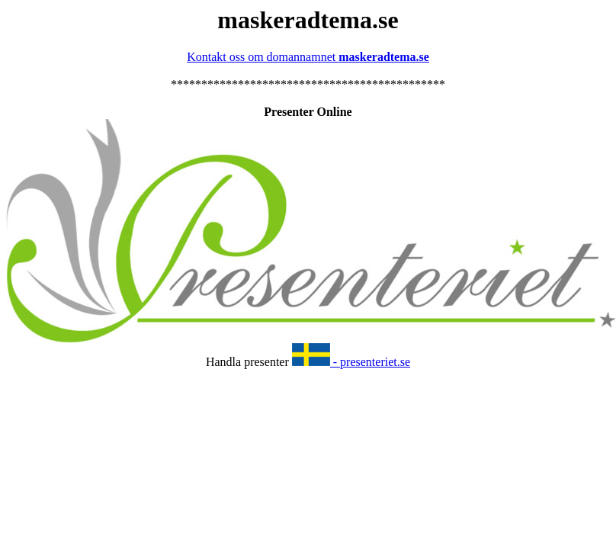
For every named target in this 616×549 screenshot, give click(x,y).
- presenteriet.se (351, 361)
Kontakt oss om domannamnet (308, 56)
